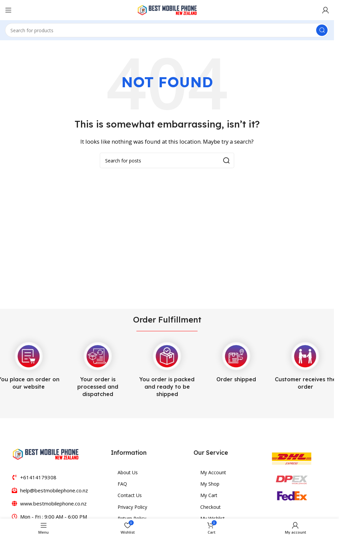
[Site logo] (167, 9)
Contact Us (130, 495)
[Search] (167, 30)
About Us (128, 472)
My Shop (209, 484)
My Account (213, 472)
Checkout (210, 507)
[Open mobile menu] (8, 10)
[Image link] (45, 453)
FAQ (122, 484)
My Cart (208, 495)
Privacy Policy (132, 507)
